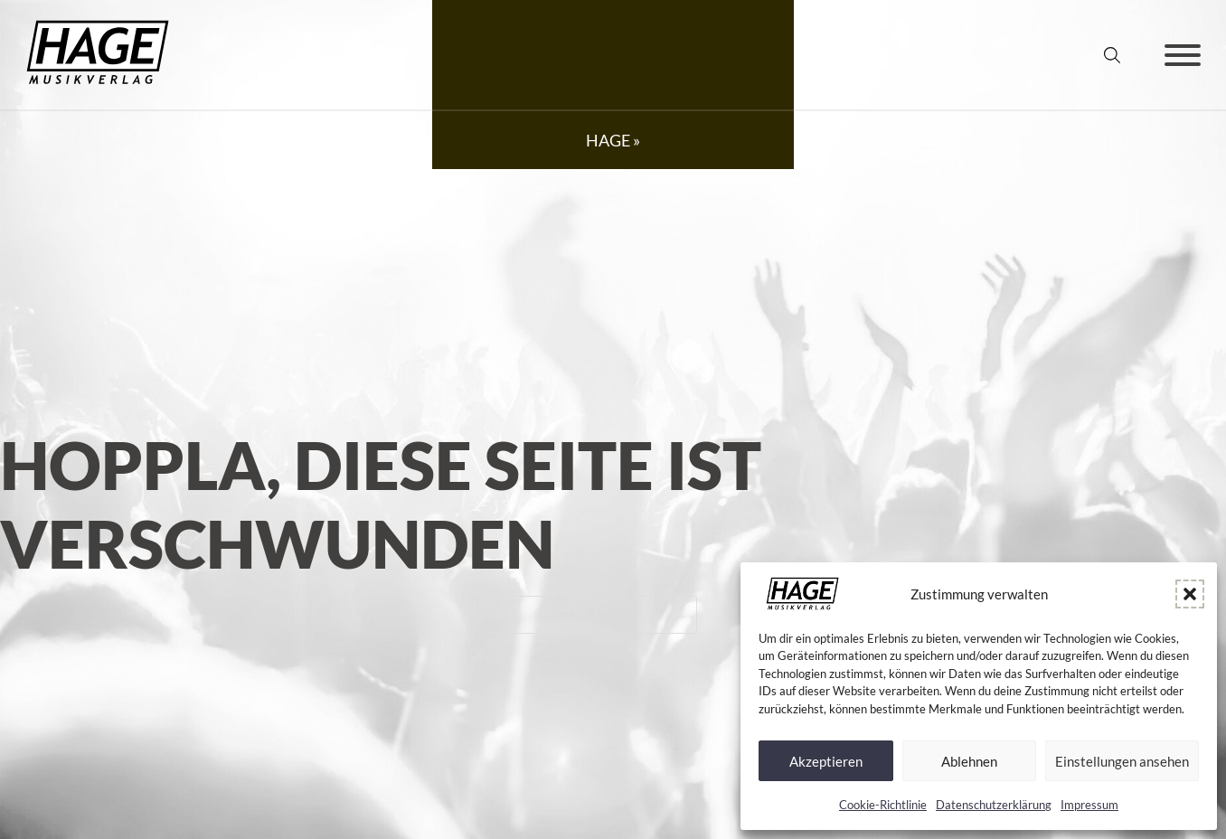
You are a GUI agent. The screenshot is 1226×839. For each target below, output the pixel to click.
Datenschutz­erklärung (994, 804)
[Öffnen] (1183, 55)
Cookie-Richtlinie (883, 804)
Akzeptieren (826, 761)
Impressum (1089, 804)
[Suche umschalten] (1112, 55)
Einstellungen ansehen (1122, 761)
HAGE (608, 140)
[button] (1190, 594)
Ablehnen (969, 761)
